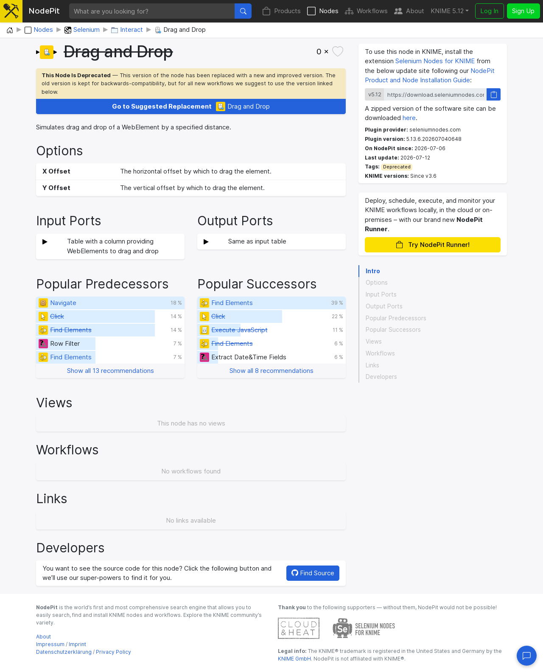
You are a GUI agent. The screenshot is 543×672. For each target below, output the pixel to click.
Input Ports (381, 294)
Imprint (77, 644)
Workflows (366, 11)
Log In (489, 11)
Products (281, 11)
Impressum (50, 644)
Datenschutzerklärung (64, 652)
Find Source (312, 573)
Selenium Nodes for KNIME (435, 61)
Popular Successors (393, 329)
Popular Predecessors (396, 318)
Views (374, 341)
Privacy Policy (113, 652)
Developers (381, 376)
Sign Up (523, 11)
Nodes (323, 11)
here (409, 118)
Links (372, 365)
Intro (373, 271)
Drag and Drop (191, 107)
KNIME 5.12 (447, 11)
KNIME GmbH (294, 658)
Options (377, 282)
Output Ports (384, 306)
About (409, 11)
